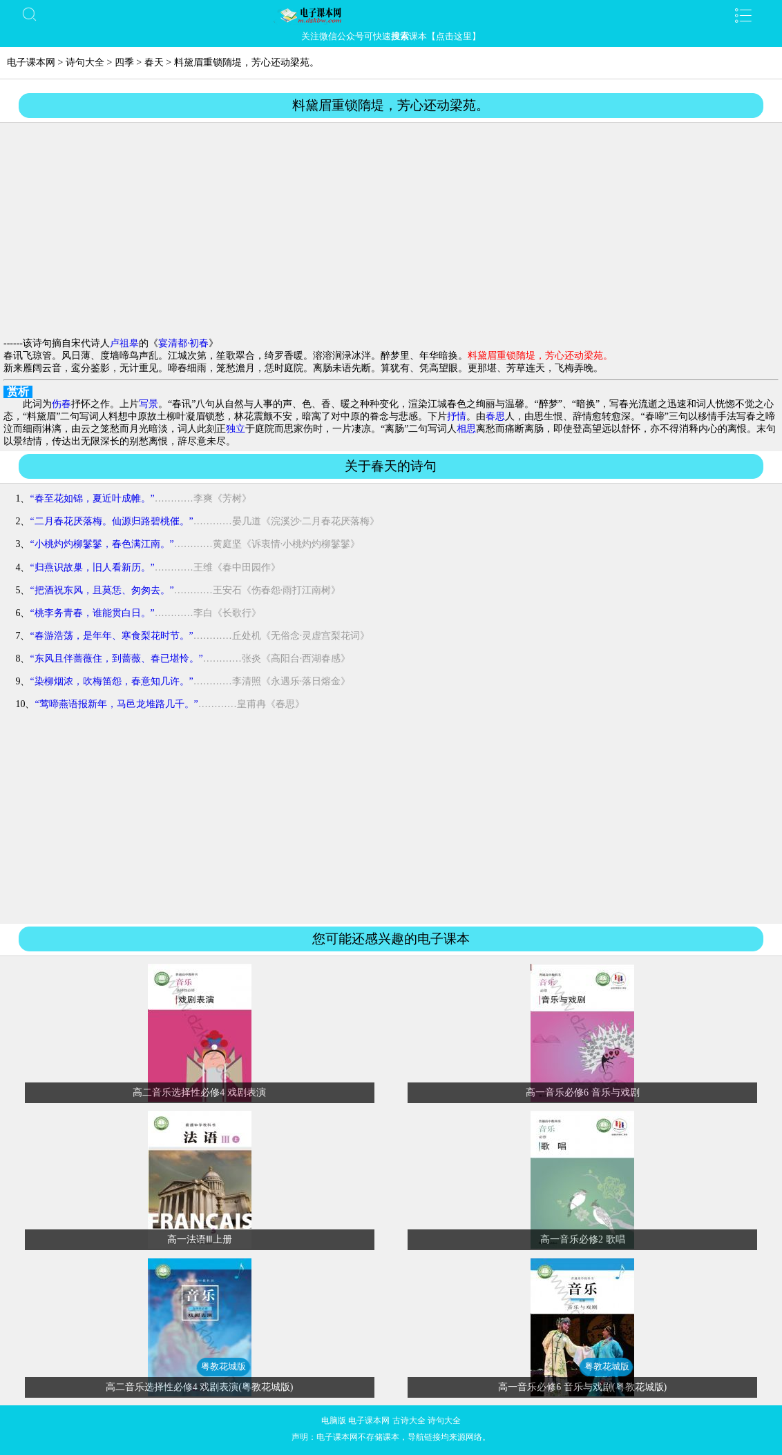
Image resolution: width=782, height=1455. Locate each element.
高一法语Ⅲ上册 (199, 1239)
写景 (148, 404)
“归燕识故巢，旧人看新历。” (92, 567)
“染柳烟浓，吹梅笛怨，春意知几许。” (111, 681)
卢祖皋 (124, 343)
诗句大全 (85, 62)
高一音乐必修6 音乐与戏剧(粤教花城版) (582, 1387)
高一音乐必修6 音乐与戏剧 (583, 1092)
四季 (124, 62)
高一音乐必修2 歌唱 (582, 1239)
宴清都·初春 (183, 343)
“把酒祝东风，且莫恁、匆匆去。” (101, 590)
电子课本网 (31, 62)
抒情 (456, 416)
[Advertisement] (391, 230)
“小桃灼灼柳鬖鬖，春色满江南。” (101, 544)
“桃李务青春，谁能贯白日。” (92, 613)
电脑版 (333, 1420)
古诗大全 (409, 1420)
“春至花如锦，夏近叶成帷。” (92, 498)
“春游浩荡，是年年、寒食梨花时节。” (111, 636)
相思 (466, 429)
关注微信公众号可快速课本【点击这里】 (391, 36)
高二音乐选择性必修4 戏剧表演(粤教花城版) (200, 1387)
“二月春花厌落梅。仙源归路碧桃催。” (111, 521)
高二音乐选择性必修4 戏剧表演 (199, 1092)
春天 (154, 62)
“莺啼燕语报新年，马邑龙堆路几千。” (116, 704)
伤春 (61, 404)
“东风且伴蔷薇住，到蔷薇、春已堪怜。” (116, 658)
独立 (235, 429)
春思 (495, 416)
